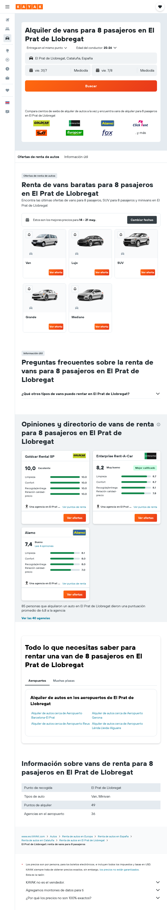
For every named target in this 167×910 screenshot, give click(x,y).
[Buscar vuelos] (7, 20)
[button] (7, 7)
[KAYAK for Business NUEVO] (7, 78)
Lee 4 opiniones (44, 546)
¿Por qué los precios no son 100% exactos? (93, 897)
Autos (53, 836)
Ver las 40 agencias (36, 618)
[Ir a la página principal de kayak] (29, 6)
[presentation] (158, 424)
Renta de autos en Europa (77, 836)
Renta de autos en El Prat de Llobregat (82, 840)
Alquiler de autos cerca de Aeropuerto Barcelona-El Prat (56, 715)
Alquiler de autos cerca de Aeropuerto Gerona (117, 715)
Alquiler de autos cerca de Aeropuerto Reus (60, 724)
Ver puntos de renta (74, 506)
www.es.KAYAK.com (33, 836)
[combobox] (47, 48)
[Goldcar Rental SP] (79, 456)
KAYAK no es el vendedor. (93, 882)
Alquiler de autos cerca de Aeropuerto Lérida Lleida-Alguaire (117, 726)
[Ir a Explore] (7, 50)
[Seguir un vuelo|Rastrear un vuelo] (7, 59)
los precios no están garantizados (119, 869)
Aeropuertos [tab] (37, 681)
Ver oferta (56, 272)
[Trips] (7, 90)
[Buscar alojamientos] (7, 29)
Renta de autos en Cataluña (38, 840)
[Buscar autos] (7, 38)
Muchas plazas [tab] (64, 681)
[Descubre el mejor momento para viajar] (7, 68)
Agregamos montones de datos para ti (93, 890)
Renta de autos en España (113, 836)
